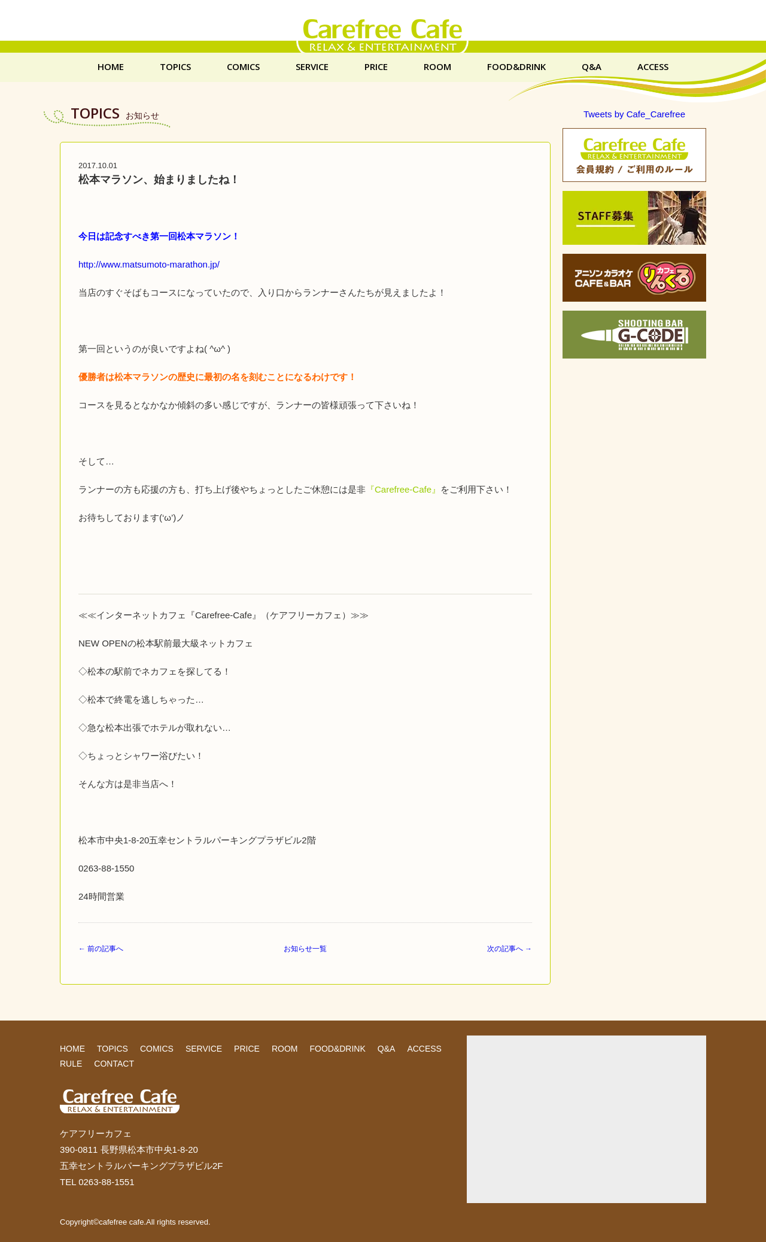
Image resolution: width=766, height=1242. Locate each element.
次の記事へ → (509, 949)
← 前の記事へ (100, 949)
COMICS (243, 66)
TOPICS (175, 66)
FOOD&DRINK (516, 66)
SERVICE (312, 66)
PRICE (376, 66)
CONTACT (114, 1063)
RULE (71, 1063)
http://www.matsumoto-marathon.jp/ (149, 264)
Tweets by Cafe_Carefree (634, 114)
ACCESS (652, 66)
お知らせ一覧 (305, 949)
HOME (111, 66)
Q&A (591, 66)
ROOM (437, 66)
